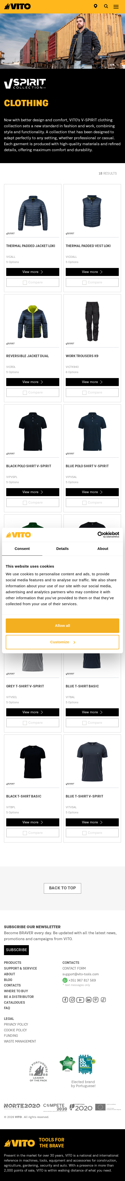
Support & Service (20, 968)
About (9, 974)
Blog (8, 980)
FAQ (7, 1008)
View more (32, 272)
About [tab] (102, 548)
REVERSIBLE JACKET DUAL (27, 356)
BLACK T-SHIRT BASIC (23, 796)
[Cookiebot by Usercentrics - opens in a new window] (97, 534)
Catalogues (14, 1002)
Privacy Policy (16, 1024)
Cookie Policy (15, 1030)
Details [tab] (62, 548)
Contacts (12, 985)
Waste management (20, 1041)
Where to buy (16, 991)
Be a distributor (19, 997)
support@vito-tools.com (80, 974)
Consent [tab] (22, 548)
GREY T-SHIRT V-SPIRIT (25, 686)
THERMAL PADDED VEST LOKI (88, 246)
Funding (11, 1036)
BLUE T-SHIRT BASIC (82, 686)
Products (12, 963)
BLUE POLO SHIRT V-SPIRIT (87, 466)
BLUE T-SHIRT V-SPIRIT (84, 796)
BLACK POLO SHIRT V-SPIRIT (28, 466)
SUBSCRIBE (16, 950)
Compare (33, 283)
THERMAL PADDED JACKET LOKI (30, 246)
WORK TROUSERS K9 (82, 356)
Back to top (62, 888)
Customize (62, 642)
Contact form (74, 968)
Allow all (62, 625)
